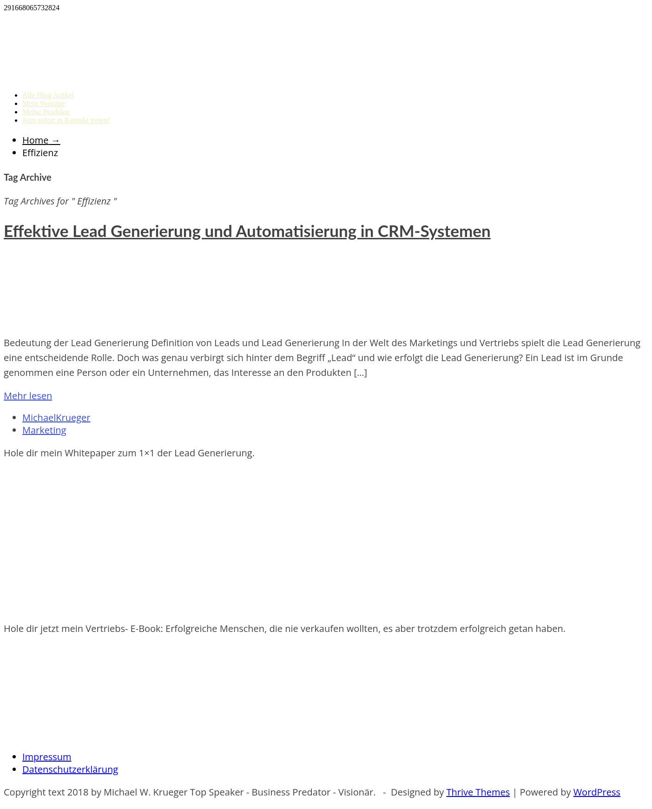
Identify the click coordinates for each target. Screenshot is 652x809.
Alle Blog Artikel (48, 95)
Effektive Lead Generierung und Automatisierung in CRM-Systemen (247, 230)
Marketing (44, 430)
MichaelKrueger (56, 417)
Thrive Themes (478, 792)
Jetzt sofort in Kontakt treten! (66, 120)
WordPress (596, 792)
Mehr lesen (28, 395)
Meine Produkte (46, 112)
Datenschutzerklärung (70, 769)
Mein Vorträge (43, 103)
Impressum (47, 756)
